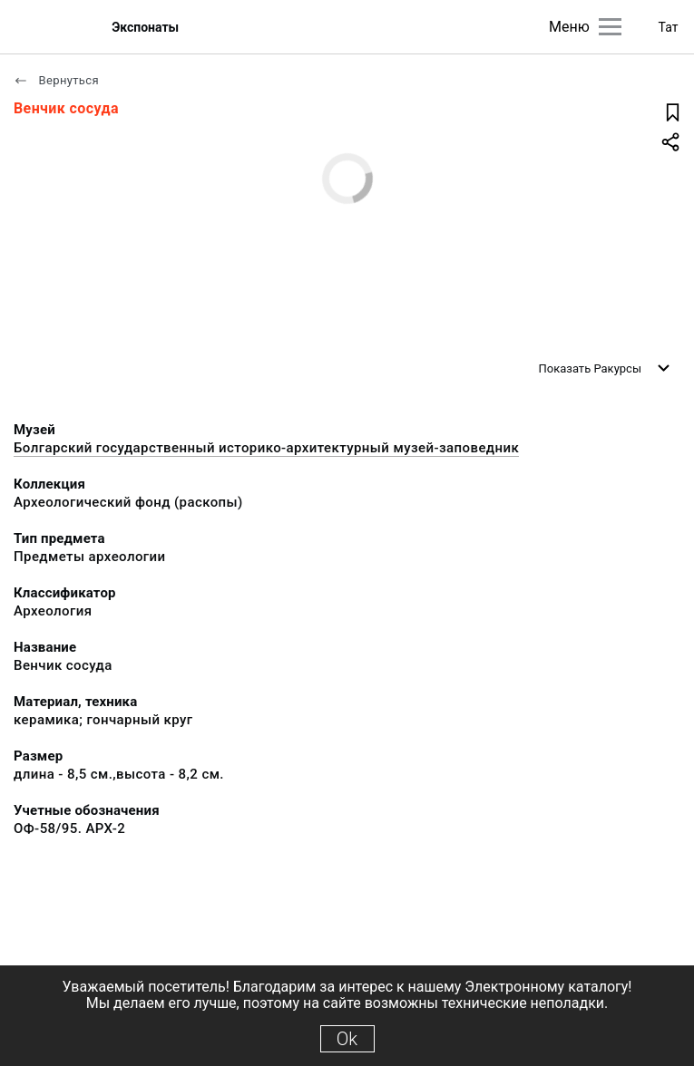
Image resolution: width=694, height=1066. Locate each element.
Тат (669, 27)
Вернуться (56, 80)
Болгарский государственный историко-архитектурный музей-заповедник (266, 448)
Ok (347, 1039)
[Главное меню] (610, 26)
